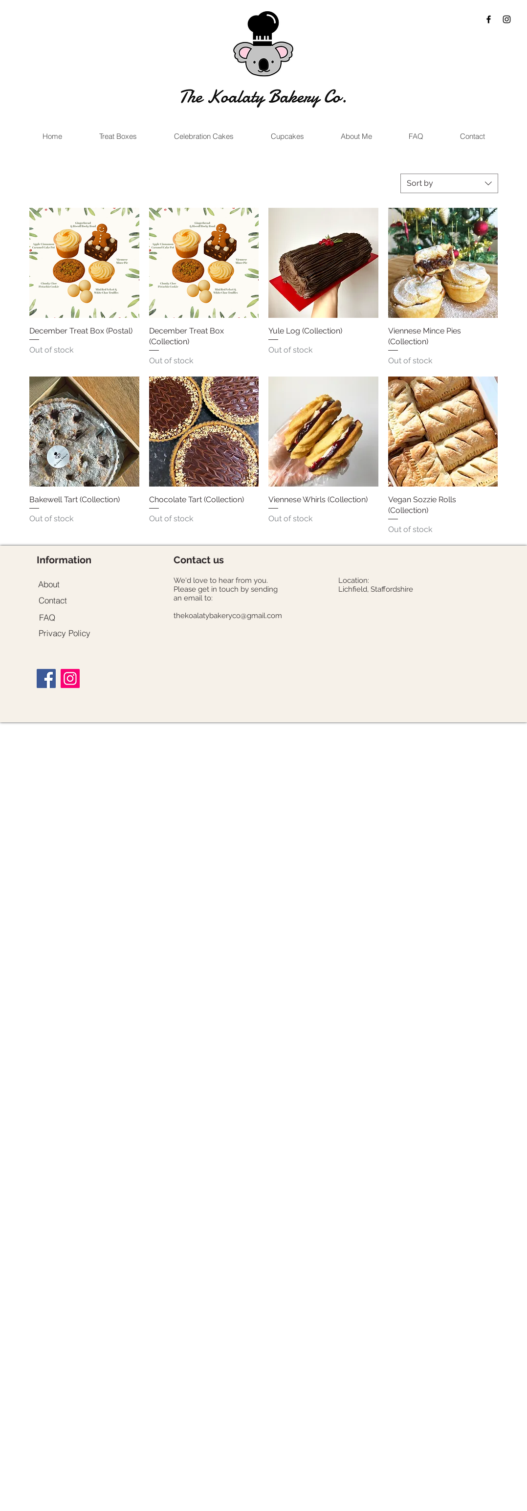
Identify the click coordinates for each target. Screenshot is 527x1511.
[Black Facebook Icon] (488, 19)
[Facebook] (46, 678)
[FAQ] (47, 617)
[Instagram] (70, 678)
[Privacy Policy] (64, 633)
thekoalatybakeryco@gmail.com (228, 615)
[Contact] (52, 600)
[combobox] (449, 183)
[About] (49, 584)
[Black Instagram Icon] (507, 19)
